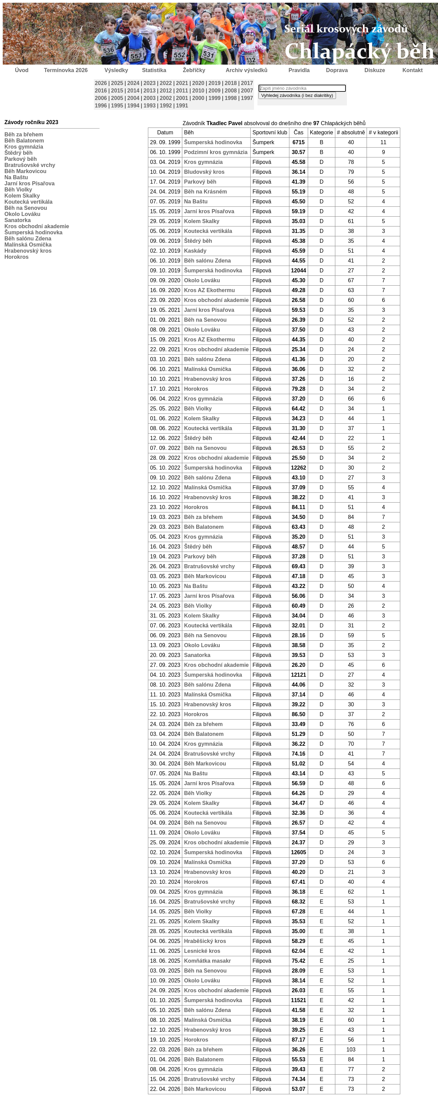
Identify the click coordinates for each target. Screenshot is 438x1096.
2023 (150, 83)
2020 (198, 83)
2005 (117, 98)
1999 (214, 98)
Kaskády (195, 251)
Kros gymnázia (23, 147)
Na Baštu (16, 177)
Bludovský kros (204, 172)
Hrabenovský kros (28, 251)
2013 (150, 91)
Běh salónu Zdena (27, 238)
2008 (231, 91)
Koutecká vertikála (28, 202)
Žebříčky (194, 70)
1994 (133, 105)
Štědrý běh (18, 153)
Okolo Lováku (22, 214)
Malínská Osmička (28, 245)
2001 (182, 98)
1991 (182, 105)
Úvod (22, 70)
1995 (117, 105)
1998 (231, 98)
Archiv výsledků (247, 70)
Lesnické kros (202, 951)
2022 (166, 83)
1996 (101, 105)
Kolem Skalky (22, 196)
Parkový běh (20, 159)
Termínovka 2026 (66, 70)
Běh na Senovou (25, 208)
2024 (133, 83)
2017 (247, 83)
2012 (166, 91)
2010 (198, 91)
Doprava (337, 70)
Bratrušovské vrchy (29, 165)
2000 (198, 98)
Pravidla (298, 70)
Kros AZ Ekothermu (209, 290)
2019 (214, 83)
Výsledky (116, 70)
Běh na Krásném (205, 192)
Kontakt (413, 70)
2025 (117, 83)
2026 (101, 83)
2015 (117, 91)
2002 (166, 98)
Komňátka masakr (207, 961)
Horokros (16, 257)
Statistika (154, 70)
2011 (182, 91)
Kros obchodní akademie (36, 226)
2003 (150, 98)
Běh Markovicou (25, 171)
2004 (133, 98)
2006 (101, 98)
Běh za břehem (23, 134)
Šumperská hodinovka (33, 232)
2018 (231, 83)
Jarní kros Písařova (29, 183)
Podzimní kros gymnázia (216, 152)
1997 (247, 98)
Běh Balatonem (24, 141)
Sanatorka (17, 220)
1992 (166, 105)
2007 (247, 91)
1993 (150, 105)
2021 (182, 83)
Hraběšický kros (205, 941)
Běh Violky (18, 189)
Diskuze (375, 70)
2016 (101, 91)
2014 (133, 91)
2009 (214, 91)
